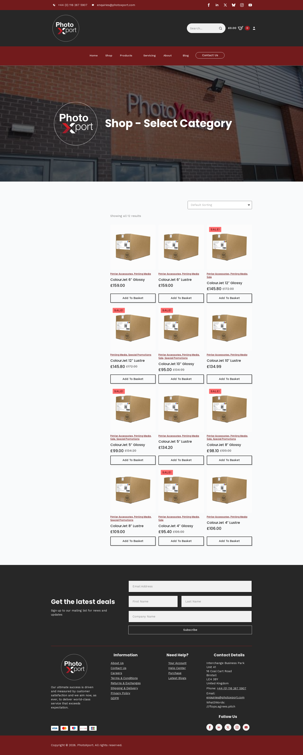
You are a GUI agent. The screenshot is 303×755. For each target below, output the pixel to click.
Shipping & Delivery (124, 688)
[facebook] (208, 5)
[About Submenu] (175, 55)
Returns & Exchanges (126, 683)
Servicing (149, 55)
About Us (117, 663)
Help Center (177, 668)
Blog (186, 55)
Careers (116, 673)
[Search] (220, 28)
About (167, 55)
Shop (108, 55)
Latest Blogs (177, 678)
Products (126, 55)
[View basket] (239, 28)
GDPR (115, 698)
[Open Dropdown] (249, 204)
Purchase (174, 673)
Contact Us (118, 668)
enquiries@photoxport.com (225, 697)
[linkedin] (217, 5)
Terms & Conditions (124, 678)
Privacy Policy (120, 693)
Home (94, 55)
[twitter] (225, 5)
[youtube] (250, 5)
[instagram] (242, 5)
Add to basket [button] (133, 298)
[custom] (233, 5)
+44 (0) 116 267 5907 (231, 688)
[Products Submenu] (136, 55)
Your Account (177, 663)
